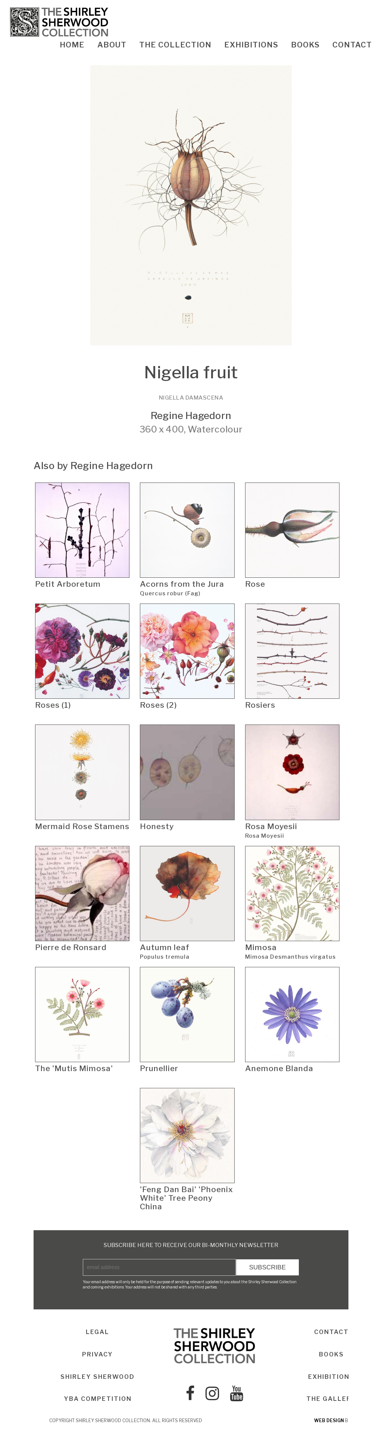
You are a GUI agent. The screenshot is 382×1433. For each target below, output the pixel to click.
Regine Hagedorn (191, 415)
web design (329, 1420)
